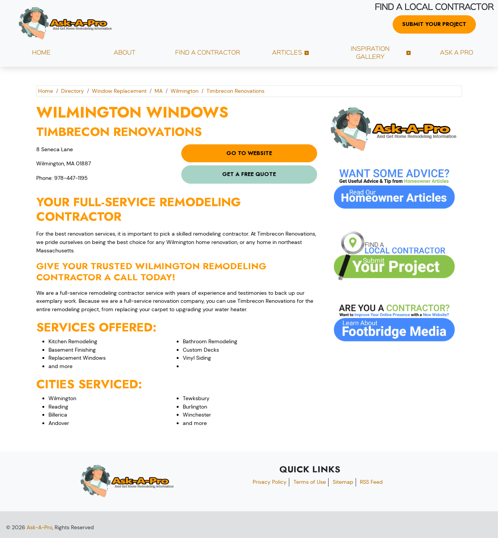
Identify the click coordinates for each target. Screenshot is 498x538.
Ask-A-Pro (39, 527)
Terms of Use (309, 481)
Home (45, 90)
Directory (72, 90)
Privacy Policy (270, 481)
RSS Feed (371, 481)
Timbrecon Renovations (235, 90)
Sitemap (343, 481)
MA (159, 90)
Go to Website (249, 153)
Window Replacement (119, 90)
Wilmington (184, 90)
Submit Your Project (434, 24)
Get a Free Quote (249, 174)
